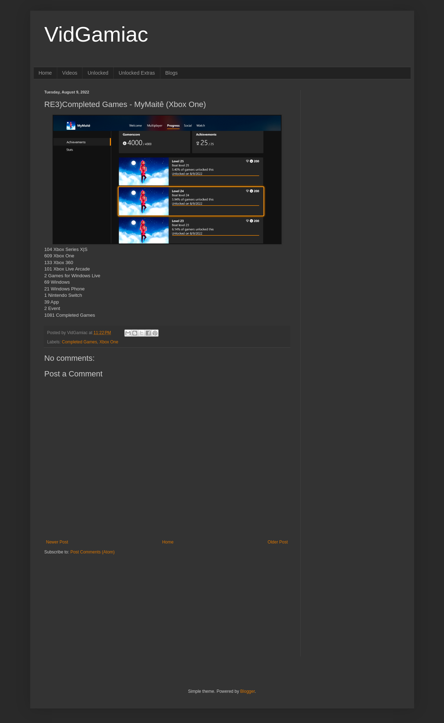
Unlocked (97, 73)
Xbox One (109, 341)
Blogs (171, 73)
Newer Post (57, 542)
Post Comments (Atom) (92, 552)
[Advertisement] (88, 599)
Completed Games (79, 341)
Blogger (247, 691)
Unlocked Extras (137, 73)
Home (45, 73)
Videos (69, 73)
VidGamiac (96, 34)
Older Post (278, 542)
